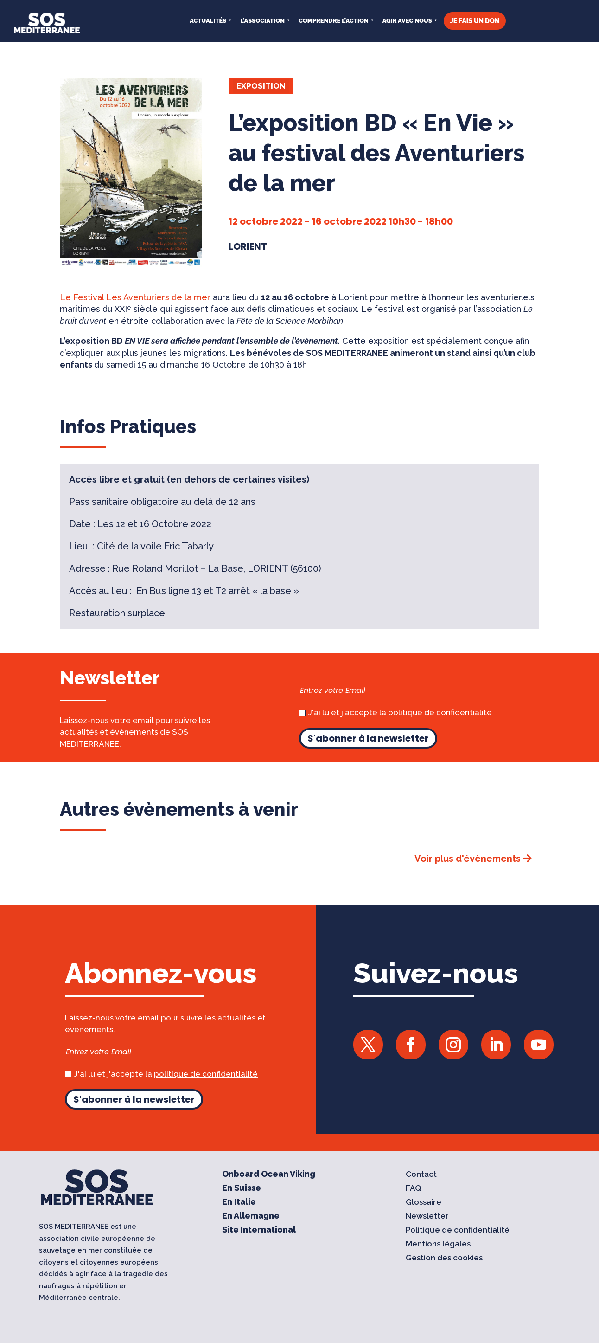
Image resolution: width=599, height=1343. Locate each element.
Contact (421, 1175)
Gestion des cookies (444, 1258)
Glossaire (423, 1203)
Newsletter (427, 1216)
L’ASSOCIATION (262, 20)
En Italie (239, 1203)
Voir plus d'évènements (467, 858)
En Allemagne (251, 1216)
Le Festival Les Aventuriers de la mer (135, 297)
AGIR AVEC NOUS (407, 20)
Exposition (261, 85)
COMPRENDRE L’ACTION (334, 20)
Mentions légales (438, 1244)
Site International (259, 1230)
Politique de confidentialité (458, 1230)
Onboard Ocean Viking (268, 1175)
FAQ (413, 1189)
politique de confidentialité (440, 712)
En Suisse (241, 1189)
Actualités (208, 20)
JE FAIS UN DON (475, 21)
